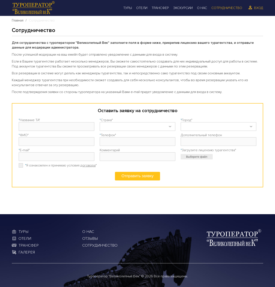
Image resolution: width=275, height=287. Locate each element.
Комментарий (110, 150)
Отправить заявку (138, 176)
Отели (141, 8)
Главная (17, 20)
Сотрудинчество (100, 245)
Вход (258, 8)
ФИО (24, 135)
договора (88, 165)
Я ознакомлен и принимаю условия (61, 165)
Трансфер (160, 8)
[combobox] (137, 126)
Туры (127, 8)
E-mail (24, 150)
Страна (106, 120)
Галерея (26, 252)
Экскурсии (183, 8)
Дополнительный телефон (201, 135)
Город (186, 120)
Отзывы (90, 238)
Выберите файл (196, 156)
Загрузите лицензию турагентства (208, 150)
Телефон (108, 135)
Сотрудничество (226, 8)
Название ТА (29, 120)
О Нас (202, 8)
